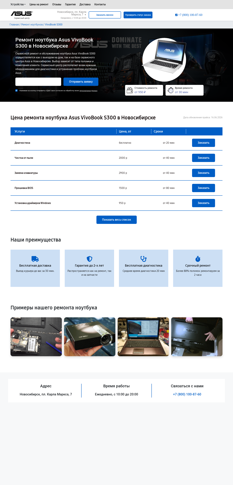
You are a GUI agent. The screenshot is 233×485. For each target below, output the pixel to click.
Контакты (100, 4)
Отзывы (56, 4)
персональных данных (88, 91)
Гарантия (70, 4)
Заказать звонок (104, 15)
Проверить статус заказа (138, 15)
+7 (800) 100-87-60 (187, 394)
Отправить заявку (81, 81)
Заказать (203, 142)
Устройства (17, 4)
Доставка (84, 4)
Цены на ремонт (38, 4)
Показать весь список (116, 219)
